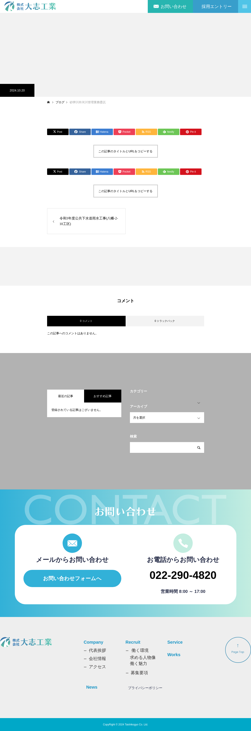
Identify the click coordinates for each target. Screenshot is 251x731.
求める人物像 (143, 657)
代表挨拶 (97, 650)
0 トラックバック (165, 320)
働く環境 (140, 650)
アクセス (97, 666)
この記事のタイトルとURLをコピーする (125, 151)
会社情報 (97, 658)
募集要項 (139, 672)
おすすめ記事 (103, 396)
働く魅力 (138, 663)
